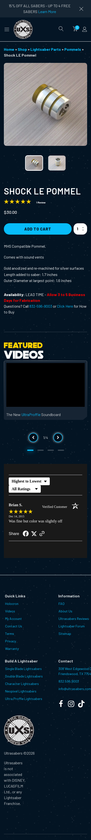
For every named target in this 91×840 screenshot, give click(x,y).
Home (9, 49)
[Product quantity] (80, 229)
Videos (10, 611)
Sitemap (64, 634)
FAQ (61, 604)
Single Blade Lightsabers (23, 669)
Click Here (65, 306)
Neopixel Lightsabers (20, 691)
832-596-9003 (40, 306)
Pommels (72, 49)
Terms (9, 634)
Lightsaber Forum (71, 626)
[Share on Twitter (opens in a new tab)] (34, 534)
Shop (22, 49)
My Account (13, 619)
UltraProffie (31, 414)
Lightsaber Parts (45, 49)
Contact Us (13, 626)
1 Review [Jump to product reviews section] (41, 202)
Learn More (47, 11)
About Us (65, 611)
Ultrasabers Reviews (73, 619)
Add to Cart (37, 229)
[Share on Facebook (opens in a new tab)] (26, 534)
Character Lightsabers (22, 684)
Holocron (11, 604)
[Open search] (61, 28)
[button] (7, 29)
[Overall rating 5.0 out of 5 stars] (17, 202)
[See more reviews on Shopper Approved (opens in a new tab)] (42, 534)
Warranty (12, 649)
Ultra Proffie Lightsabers (23, 699)
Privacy (10, 641)
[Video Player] (45, 385)
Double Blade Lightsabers (24, 676)
